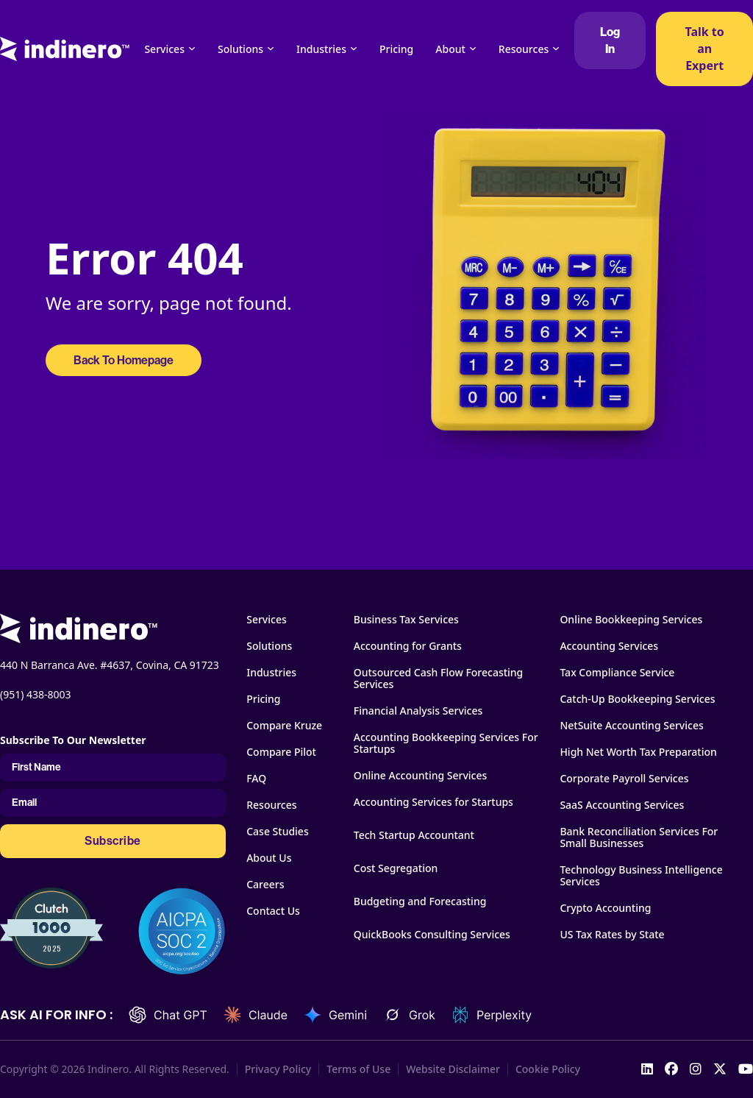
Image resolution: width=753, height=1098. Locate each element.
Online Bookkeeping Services (631, 620)
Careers (265, 884)
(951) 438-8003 (35, 694)
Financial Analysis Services (418, 711)
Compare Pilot (281, 752)
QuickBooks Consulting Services (432, 935)
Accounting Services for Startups (433, 802)
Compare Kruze (284, 726)
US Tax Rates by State (612, 935)
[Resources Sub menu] (556, 48)
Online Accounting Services (421, 776)
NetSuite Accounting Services (631, 726)
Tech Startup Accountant (414, 835)
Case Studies (277, 831)
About (450, 49)
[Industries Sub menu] (353, 48)
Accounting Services (609, 646)
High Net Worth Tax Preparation (638, 752)
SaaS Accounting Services (622, 805)
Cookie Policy (547, 1069)
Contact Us (273, 911)
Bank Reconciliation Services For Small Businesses (639, 837)
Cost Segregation (396, 868)
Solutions (240, 49)
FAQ (256, 778)
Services (164, 49)
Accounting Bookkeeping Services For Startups (446, 743)
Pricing (396, 49)
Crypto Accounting (605, 908)
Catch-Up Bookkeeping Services (637, 699)
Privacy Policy (278, 1069)
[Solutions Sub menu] (270, 48)
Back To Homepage (124, 360)
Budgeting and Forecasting (420, 901)
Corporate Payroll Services (624, 778)
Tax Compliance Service (617, 673)
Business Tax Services (406, 620)
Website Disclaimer (453, 1069)
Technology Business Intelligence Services (641, 876)
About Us (268, 858)
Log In (610, 40)
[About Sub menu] (473, 48)
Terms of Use (358, 1069)
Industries (321, 49)
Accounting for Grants (408, 646)
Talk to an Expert (704, 49)
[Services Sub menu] (192, 48)
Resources (524, 49)
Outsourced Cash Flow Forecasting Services (439, 678)
